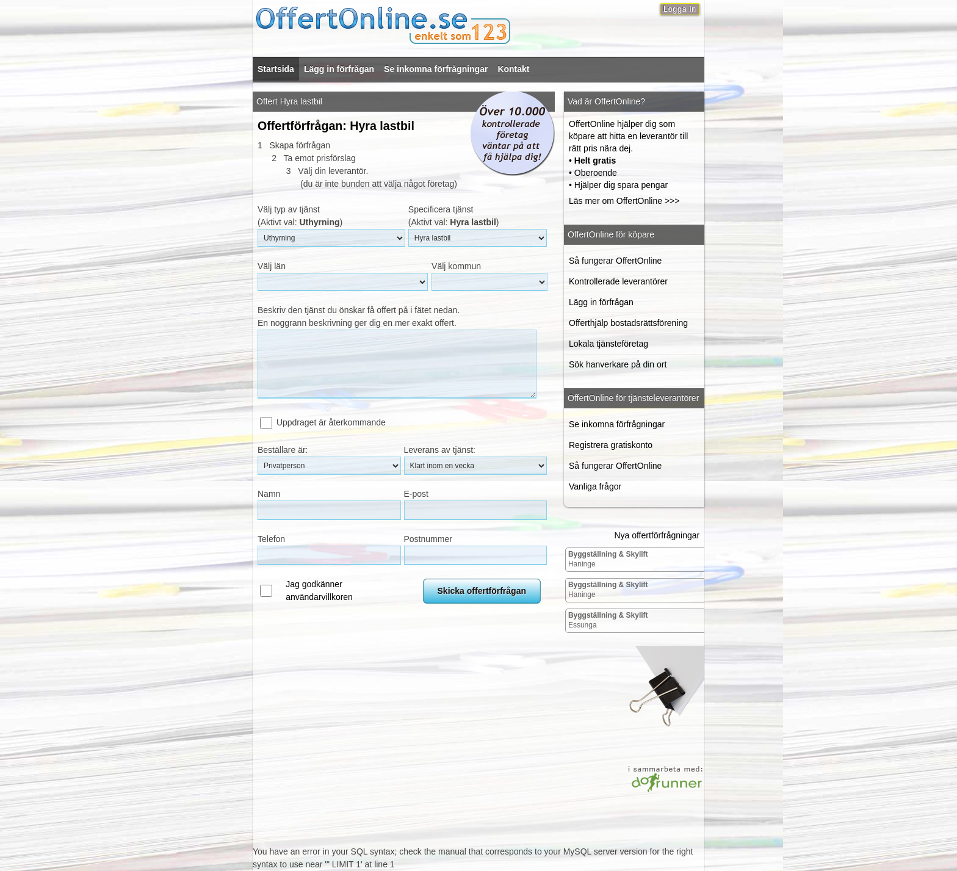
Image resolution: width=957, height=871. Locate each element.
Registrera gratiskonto (610, 445)
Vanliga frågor (595, 486)
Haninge (608, 559)
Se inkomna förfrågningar (436, 69)
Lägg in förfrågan (339, 69)
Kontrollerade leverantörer (618, 281)
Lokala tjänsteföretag (608, 344)
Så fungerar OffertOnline (615, 261)
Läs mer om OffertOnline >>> (624, 201)
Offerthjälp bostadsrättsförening (628, 323)
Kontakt (513, 69)
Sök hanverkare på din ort (617, 364)
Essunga (608, 620)
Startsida (276, 69)
